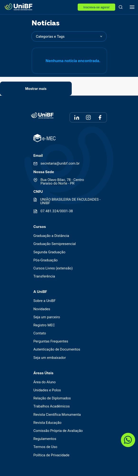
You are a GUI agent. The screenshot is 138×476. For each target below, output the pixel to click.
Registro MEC (44, 325)
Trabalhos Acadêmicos (51, 406)
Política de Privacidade (51, 455)
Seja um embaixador (49, 358)
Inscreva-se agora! (96, 7)
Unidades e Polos (47, 390)
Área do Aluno (44, 382)
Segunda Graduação (49, 252)
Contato (39, 333)
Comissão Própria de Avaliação (58, 431)
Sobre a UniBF (44, 301)
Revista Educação (47, 423)
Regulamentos (44, 439)
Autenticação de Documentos (56, 349)
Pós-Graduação (45, 260)
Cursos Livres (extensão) (53, 268)
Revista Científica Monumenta (57, 414)
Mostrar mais (36, 89)
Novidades (41, 309)
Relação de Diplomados (52, 398)
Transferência (44, 276)
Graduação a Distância (51, 236)
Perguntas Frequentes (50, 341)
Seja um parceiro (46, 317)
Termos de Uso (45, 447)
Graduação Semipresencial (54, 244)
